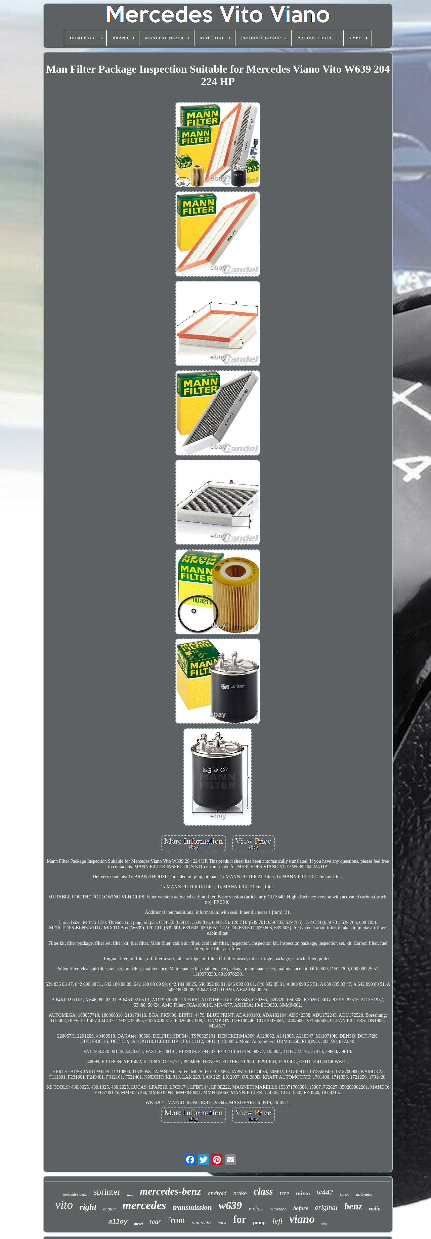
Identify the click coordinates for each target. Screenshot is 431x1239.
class (263, 1191)
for (240, 1219)
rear (155, 1221)
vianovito (201, 1222)
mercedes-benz (170, 1191)
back (221, 1222)
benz (353, 1206)
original (326, 1207)
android (217, 1193)
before (300, 1208)
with (324, 1224)
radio (375, 1208)
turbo (344, 1194)
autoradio (364, 1194)
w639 (230, 1205)
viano (301, 1219)
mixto (303, 1193)
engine (109, 1208)
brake (240, 1193)
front (176, 1220)
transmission (192, 1207)
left (277, 1220)
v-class (256, 1208)
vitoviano (278, 1208)
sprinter (106, 1192)
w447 (325, 1192)
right (88, 1206)
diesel (138, 1224)
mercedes (144, 1205)
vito (64, 1204)
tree (284, 1193)
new (130, 1195)
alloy (118, 1222)
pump (259, 1222)
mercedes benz (75, 1194)
